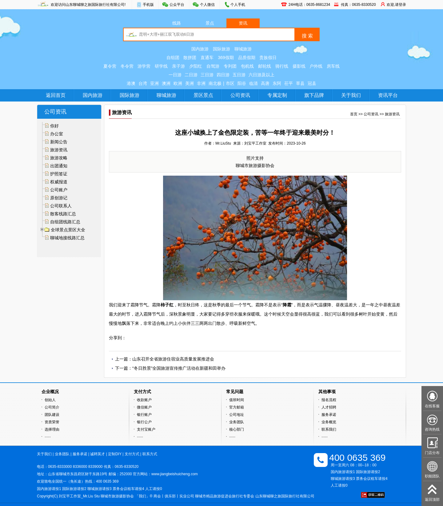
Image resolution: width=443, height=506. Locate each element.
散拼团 (189, 57)
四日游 (223, 74)
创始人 (50, 400)
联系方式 (149, 454)
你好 (54, 125)
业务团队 (236, 422)
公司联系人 (61, 205)
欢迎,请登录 (396, 4)
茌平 (288, 83)
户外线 (315, 66)
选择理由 (52, 429)
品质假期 (246, 57)
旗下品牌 (314, 95)
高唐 (265, 83)
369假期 (225, 57)
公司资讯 (240, 95)
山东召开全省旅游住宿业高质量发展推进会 (173, 359)
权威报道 (58, 181)
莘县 (300, 83)
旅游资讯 (58, 149)
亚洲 (154, 83)
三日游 (207, 74)
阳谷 (241, 83)
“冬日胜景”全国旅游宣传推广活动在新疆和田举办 (178, 368)
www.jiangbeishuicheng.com (174, 474)
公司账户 (58, 189)
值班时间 (236, 400)
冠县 (312, 83)
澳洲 (166, 83)
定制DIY (115, 454)
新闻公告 (58, 141)
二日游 (191, 74)
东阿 (277, 83)
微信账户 (144, 407)
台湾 (142, 83)
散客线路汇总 (63, 213)
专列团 (230, 66)
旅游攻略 (58, 157)
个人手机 (237, 4)
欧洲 (178, 83)
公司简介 (52, 407)
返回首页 (56, 95)
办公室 (56, 133)
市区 (230, 83)
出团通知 (58, 165)
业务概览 (328, 422)
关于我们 (351, 95)
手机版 (148, 4)
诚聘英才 (97, 454)
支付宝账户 (146, 429)
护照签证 (58, 173)
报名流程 (328, 400)
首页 (353, 114)
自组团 (172, 57)
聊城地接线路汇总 (67, 237)
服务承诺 (328, 414)
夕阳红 (195, 66)
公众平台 (177, 4)
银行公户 (144, 422)
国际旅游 (221, 48)
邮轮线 (264, 66)
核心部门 (236, 429)
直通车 (207, 57)
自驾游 (212, 66)
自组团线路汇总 (65, 221)
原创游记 (58, 197)
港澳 (131, 83)
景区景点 (203, 95)
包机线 (247, 66)
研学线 (161, 66)
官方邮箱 (236, 407)
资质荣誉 (52, 422)
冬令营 (127, 66)
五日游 (239, 74)
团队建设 (52, 414)
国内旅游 (200, 48)
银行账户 (144, 414)
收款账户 (144, 400)
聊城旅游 (243, 48)
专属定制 (277, 95)
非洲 (201, 83)
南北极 (215, 83)
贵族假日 (268, 57)
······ (48, 437)
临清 (253, 83)
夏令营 (109, 66)
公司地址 (236, 414)
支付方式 (132, 454)
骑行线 (281, 66)
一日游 (175, 74)
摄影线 (299, 66)
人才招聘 (328, 407)
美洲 (189, 83)
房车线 (333, 66)
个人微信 (207, 4)
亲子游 (178, 66)
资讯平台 (388, 95)
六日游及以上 (261, 74)
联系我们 (328, 429)
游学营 (144, 66)
